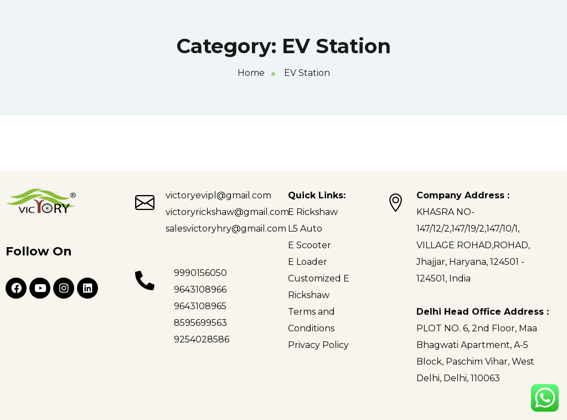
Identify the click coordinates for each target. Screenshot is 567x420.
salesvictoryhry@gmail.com (226, 228)
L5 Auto (305, 228)
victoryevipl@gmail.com (218, 195)
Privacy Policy (318, 345)
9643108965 (200, 306)
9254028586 (201, 339)
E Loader (307, 262)
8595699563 (200, 322)
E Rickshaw (313, 212)
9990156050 (200, 273)
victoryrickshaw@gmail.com (227, 212)
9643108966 (200, 289)
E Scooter (309, 245)
